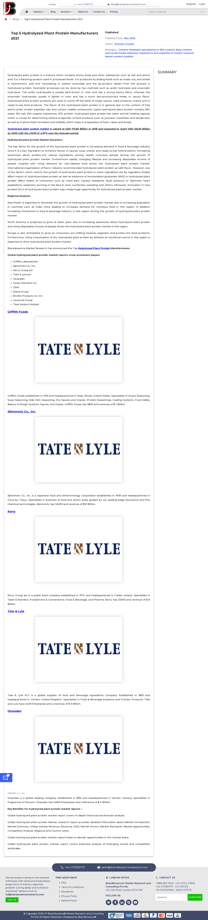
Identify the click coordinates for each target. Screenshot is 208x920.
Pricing (113, 11)
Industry (37, 11)
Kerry (11, 511)
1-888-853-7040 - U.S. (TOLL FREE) (175, 883)
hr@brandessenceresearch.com (25, 894)
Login (202, 4)
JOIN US (12, 900)
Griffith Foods (18, 311)
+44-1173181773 (85, 4)
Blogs (16, 19)
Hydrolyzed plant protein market (28, 128)
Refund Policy (69, 900)
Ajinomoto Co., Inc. (22, 411)
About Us (83, 11)
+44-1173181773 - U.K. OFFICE (172, 886)
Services (65, 11)
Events (52, 4)
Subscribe (195, 897)
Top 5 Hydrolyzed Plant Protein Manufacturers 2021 (53, 19)
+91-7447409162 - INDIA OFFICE (174, 890)
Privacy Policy (69, 896)
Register (191, 4)
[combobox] (172, 12)
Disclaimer (67, 891)
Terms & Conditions (72, 887)
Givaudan (14, 711)
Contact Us (99, 11)
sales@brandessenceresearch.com (128, 4)
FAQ (63, 882)
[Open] (202, 12)
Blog (53, 11)
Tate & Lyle (16, 611)
